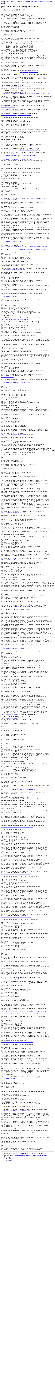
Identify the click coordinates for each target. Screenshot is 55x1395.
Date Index (34, 1)
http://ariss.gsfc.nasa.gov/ (33, 235)
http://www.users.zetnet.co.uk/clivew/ (14, 612)
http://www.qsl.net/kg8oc (9, 353)
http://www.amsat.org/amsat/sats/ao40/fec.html (16, 101)
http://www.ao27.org (7, 450)
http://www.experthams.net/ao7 (11, 287)
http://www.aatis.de (7, 862)
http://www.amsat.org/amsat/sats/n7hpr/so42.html (17, 1248)
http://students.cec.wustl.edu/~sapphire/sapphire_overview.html (22, 1270)
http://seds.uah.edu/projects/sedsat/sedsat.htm (17, 990)
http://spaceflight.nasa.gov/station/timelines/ (17, 188)
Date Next (11, 1)
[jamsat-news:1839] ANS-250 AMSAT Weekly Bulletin (29, 1381)
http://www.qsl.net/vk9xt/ (30, 82)
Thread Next (26, 1)
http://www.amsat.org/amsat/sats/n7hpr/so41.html (17, 519)
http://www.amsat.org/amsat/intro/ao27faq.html (16, 456)
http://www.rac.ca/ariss (9, 237)
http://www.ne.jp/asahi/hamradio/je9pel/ (14, 491)
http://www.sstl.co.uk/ (8, 669)
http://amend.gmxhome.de (9, 854)
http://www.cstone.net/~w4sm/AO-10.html (14, 321)
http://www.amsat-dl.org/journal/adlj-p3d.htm (16, 135)
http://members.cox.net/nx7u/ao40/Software (26, 121)
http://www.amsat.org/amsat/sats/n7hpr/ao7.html (31, 296)
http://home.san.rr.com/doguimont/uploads (15, 380)
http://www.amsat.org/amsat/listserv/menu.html (16, 1330)
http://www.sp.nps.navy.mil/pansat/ (12, 1172)
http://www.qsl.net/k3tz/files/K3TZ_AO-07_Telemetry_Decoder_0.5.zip (24, 293)
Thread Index (42, 1)
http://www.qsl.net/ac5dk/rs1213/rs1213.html (16, 1046)
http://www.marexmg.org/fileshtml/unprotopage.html (18, 184)
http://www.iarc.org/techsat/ (25, 944)
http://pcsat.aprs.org (21, 725)
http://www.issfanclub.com (29, 172)
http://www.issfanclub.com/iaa (30, 177)
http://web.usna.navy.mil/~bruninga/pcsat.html (16, 775)
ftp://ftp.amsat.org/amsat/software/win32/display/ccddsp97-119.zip (23, 1210)
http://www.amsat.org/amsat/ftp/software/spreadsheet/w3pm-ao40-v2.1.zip (25, 109)
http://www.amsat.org (8, 125)
